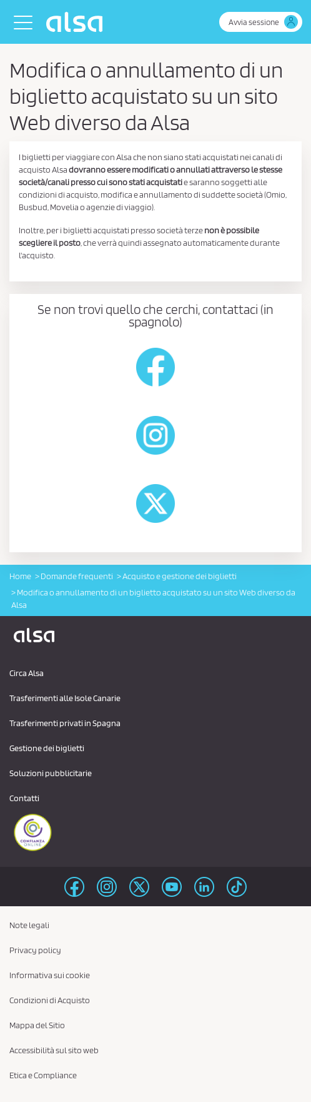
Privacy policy (35, 950)
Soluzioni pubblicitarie (50, 773)
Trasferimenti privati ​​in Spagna (65, 723)
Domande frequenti (77, 576)
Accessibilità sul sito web (54, 1050)
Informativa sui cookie (49, 975)
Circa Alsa (26, 673)
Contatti (24, 798)
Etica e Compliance (43, 1075)
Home (20, 576)
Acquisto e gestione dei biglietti (179, 576)
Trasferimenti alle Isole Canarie (65, 698)
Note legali (29, 925)
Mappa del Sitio (37, 1025)
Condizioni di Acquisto (49, 1000)
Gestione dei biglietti (46, 748)
